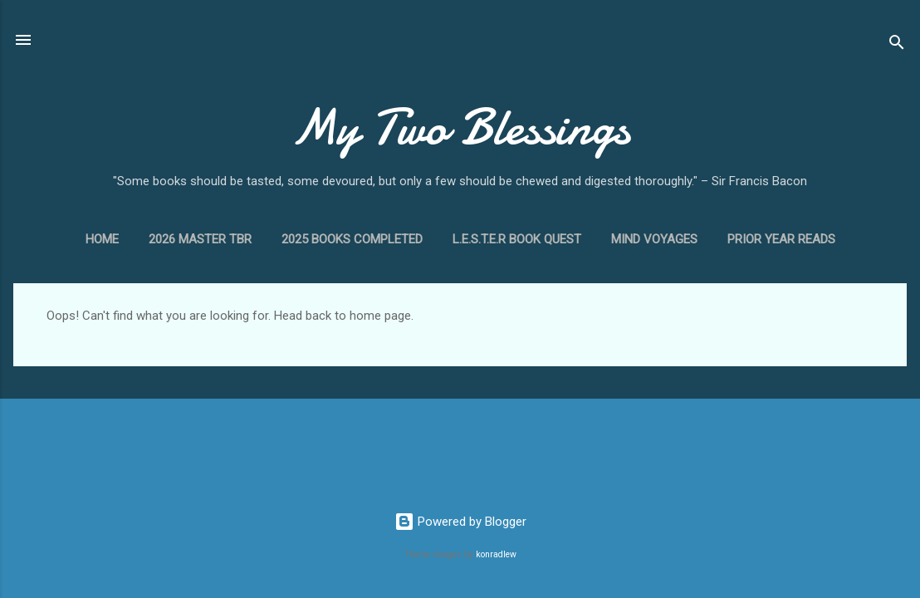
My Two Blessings (460, 127)
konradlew (496, 554)
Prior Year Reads (781, 239)
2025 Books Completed (352, 239)
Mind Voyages (654, 239)
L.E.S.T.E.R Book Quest (517, 239)
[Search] (897, 45)
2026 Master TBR (200, 239)
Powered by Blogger (460, 521)
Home (102, 239)
